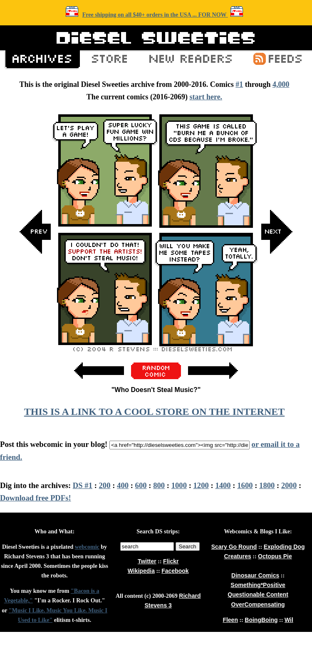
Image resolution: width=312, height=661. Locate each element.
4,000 (281, 84)
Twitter (147, 561)
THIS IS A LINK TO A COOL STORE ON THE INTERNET (154, 411)
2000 (289, 485)
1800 (267, 485)
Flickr (170, 561)
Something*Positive (257, 585)
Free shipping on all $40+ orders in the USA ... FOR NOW (155, 15)
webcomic (87, 547)
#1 (239, 84)
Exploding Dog (284, 546)
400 (123, 485)
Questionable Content (258, 594)
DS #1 (82, 485)
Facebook (174, 570)
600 (141, 485)
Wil (289, 620)
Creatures (237, 556)
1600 (245, 485)
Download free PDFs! (35, 497)
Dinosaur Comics (255, 575)
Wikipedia (141, 570)
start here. (205, 97)
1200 (201, 485)
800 (159, 485)
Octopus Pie (275, 556)
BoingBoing (261, 620)
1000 (179, 485)
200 (105, 485)
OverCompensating (258, 604)
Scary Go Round (234, 546)
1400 (222, 485)
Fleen (230, 620)
